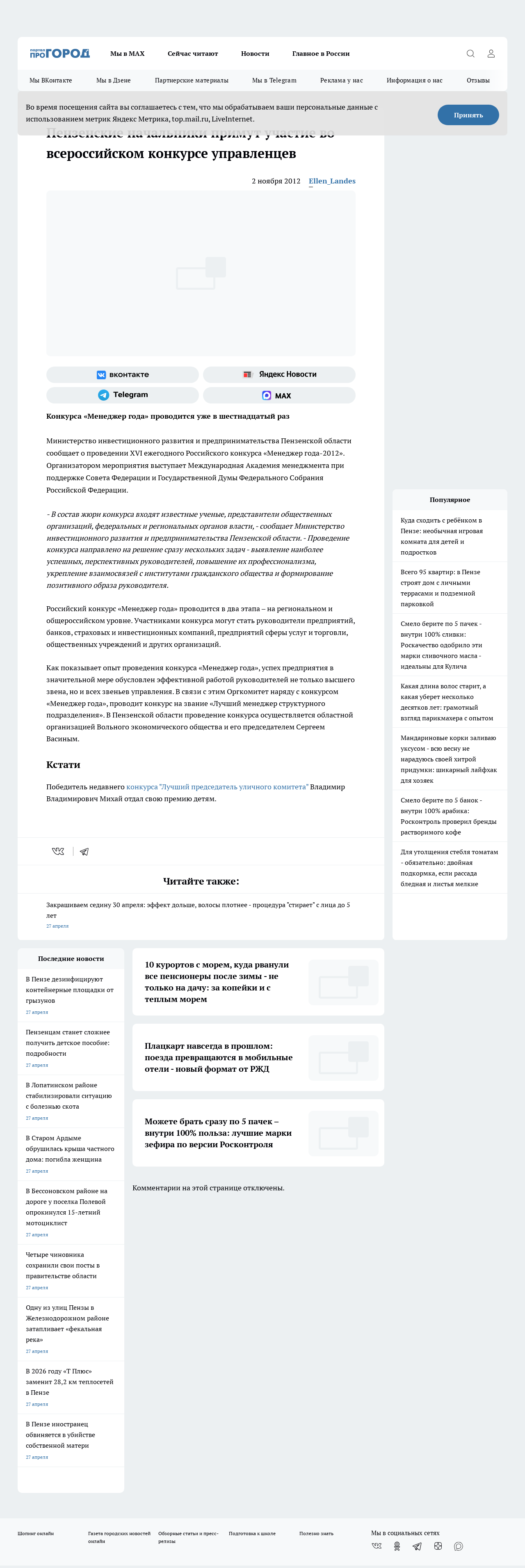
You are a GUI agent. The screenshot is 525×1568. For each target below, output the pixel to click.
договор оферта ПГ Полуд (48, 1472)
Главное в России (321, 53)
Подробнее (272, 1500)
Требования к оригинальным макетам (61, 1289)
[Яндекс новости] (279, 375)
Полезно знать (316, 1243)
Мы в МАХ (127, 53)
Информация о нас (415, 80)
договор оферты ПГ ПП (45, 1480)
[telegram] (87, 851)
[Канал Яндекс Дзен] (438, 1255)
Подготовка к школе (252, 1243)
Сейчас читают (193, 53)
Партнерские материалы (191, 80)
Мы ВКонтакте (51, 80)
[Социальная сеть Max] (279, 395)
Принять (468, 115)
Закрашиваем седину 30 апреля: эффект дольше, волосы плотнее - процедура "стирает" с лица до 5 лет (201, 916)
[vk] (59, 851)
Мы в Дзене (113, 80)
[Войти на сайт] (491, 53)
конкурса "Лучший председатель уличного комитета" (217, 786)
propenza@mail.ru (126, 1334)
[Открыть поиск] (470, 53)
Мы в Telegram (274, 80)
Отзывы (478, 80)
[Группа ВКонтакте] (122, 375)
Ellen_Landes (332, 181)
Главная (233, 1289)
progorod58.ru (142, 1390)
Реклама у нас (341, 80)
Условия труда (137, 1289)
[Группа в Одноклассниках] (397, 1255)
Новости (255, 53)
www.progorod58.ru (80, 1310)
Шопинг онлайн (36, 1243)
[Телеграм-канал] (122, 395)
